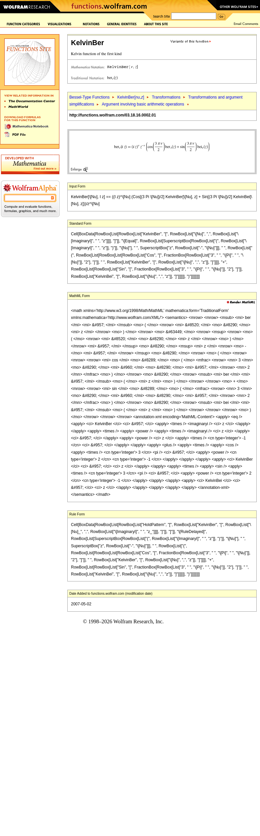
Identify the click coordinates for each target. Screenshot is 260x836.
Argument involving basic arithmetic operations (143, 104)
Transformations (166, 97)
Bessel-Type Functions (89, 97)
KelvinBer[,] (130, 97)
